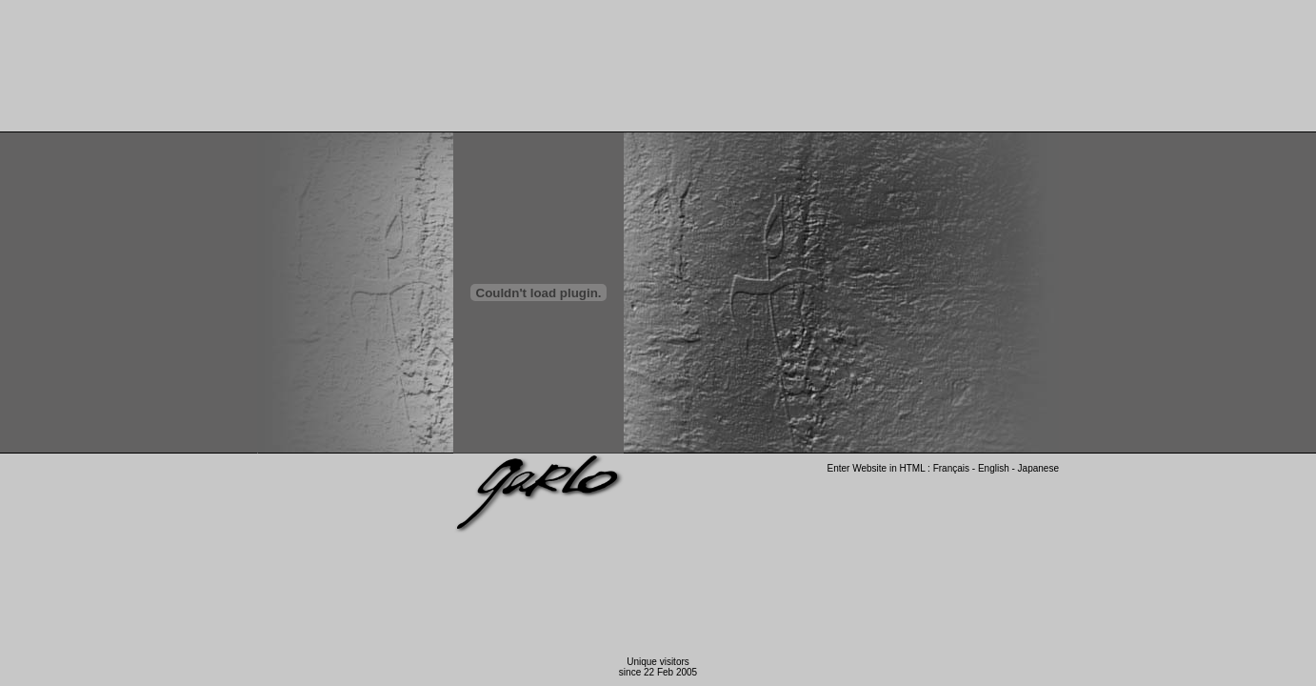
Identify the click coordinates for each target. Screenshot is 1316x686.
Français (951, 468)
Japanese (1037, 468)
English (993, 468)
